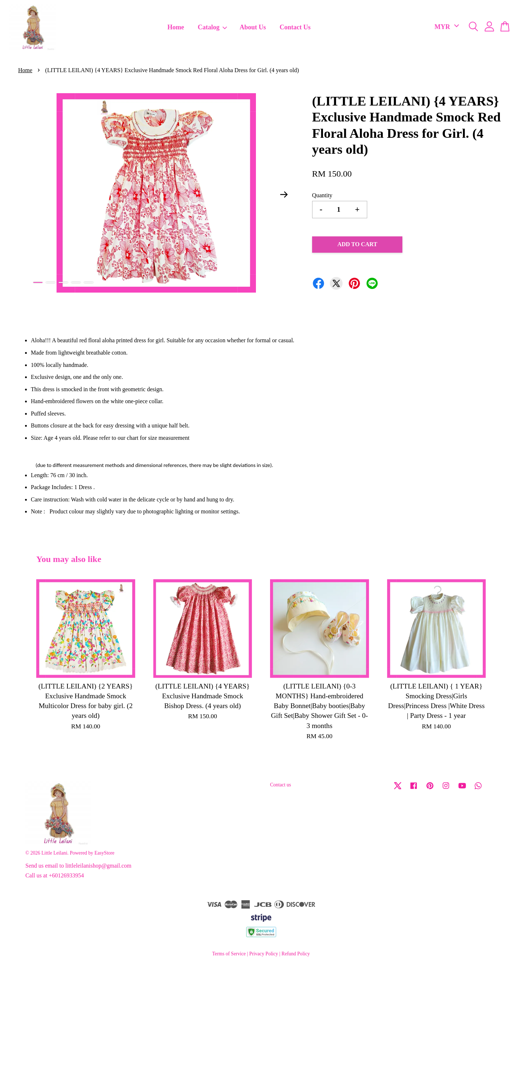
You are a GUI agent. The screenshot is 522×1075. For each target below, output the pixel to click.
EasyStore (104, 853)
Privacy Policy (263, 953)
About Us (253, 27)
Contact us (280, 784)
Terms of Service (229, 953)
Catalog (213, 27)
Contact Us (295, 27)
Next (284, 194)
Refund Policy (296, 953)
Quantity (322, 195)
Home (175, 27)
